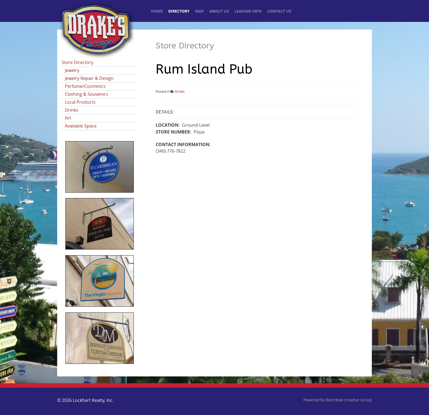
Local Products (80, 102)
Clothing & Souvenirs (86, 94)
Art (68, 118)
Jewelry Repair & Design (89, 78)
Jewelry (72, 70)
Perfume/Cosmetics (85, 86)
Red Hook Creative (349, 400)
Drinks (71, 110)
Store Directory (77, 62)
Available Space (81, 126)
